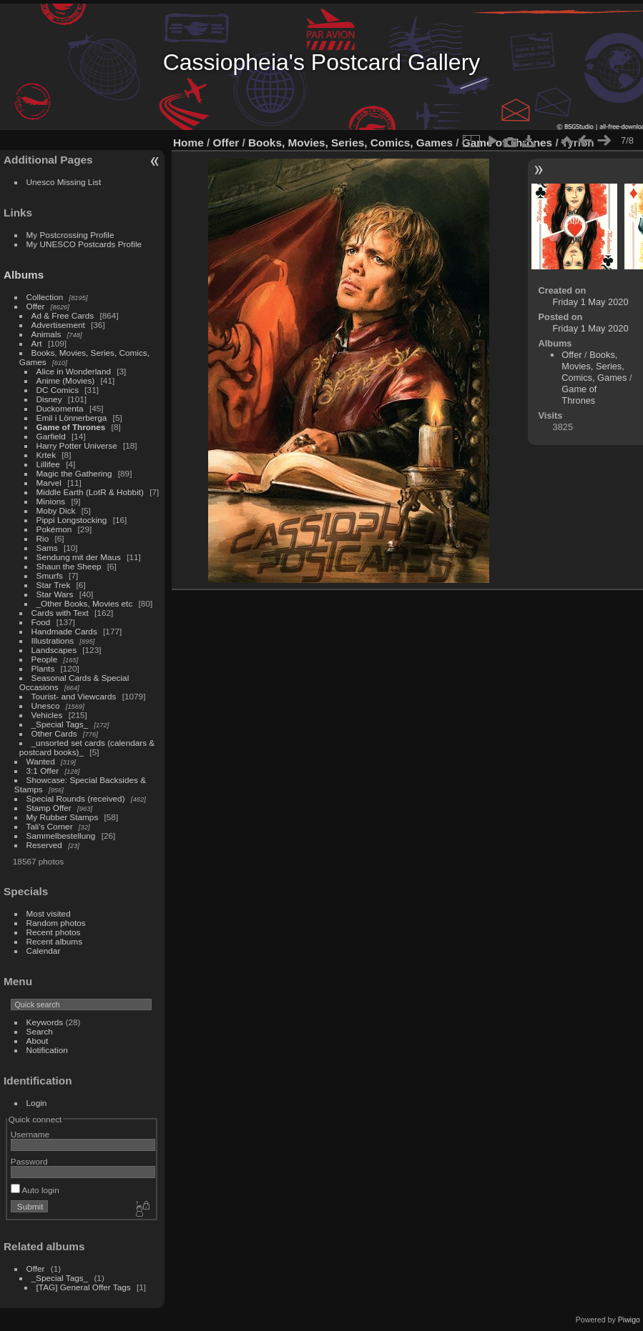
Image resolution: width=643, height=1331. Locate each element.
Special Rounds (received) (75, 798)
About (37, 1040)
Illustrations (52, 640)
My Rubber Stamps (62, 817)
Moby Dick (56, 510)
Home (188, 142)
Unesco (45, 705)
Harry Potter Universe (76, 445)
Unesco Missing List (64, 181)
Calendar (43, 950)
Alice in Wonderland (73, 371)
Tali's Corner (49, 826)
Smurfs (49, 575)
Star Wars (55, 594)
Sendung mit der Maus (78, 557)
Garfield (51, 436)
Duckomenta (60, 408)
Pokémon (54, 529)
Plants (43, 668)
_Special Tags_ (60, 724)
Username (30, 1134)
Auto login (35, 1190)
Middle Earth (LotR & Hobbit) (90, 492)
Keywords (45, 1022)
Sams (47, 547)
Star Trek (53, 584)
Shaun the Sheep (69, 566)
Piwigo (629, 1319)
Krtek (46, 454)
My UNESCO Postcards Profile (84, 244)
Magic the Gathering (74, 473)
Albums (24, 275)
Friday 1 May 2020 (591, 301)
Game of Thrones (71, 427)
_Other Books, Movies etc (84, 603)
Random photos (56, 922)
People (44, 659)
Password (29, 1161)
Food (41, 622)
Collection (45, 296)
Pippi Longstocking (71, 519)
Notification (47, 1050)
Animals (46, 334)
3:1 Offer (42, 770)
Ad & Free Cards (62, 315)
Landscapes (54, 649)
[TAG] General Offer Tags (83, 1287)
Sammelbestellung (61, 835)
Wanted (40, 761)
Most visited (48, 913)
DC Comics (57, 389)
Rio (42, 538)
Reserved (44, 844)
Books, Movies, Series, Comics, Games (350, 142)
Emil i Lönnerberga (71, 417)
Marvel (49, 482)
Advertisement (58, 324)
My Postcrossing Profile (70, 234)
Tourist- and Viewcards (74, 696)
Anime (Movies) (65, 380)
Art (36, 343)
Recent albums (54, 941)
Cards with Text (60, 612)
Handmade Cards (64, 631)
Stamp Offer (49, 807)
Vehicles (47, 714)
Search (39, 1031)
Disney (49, 399)
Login (36, 1102)
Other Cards (54, 733)
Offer (35, 306)
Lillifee (48, 464)
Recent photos (53, 932)
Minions (51, 501)
